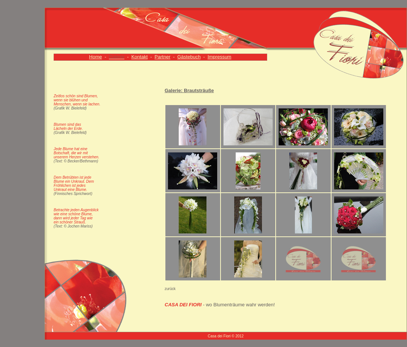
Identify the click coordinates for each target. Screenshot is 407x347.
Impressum (219, 57)
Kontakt (139, 57)
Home (95, 57)
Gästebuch (189, 57)
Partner (163, 57)
